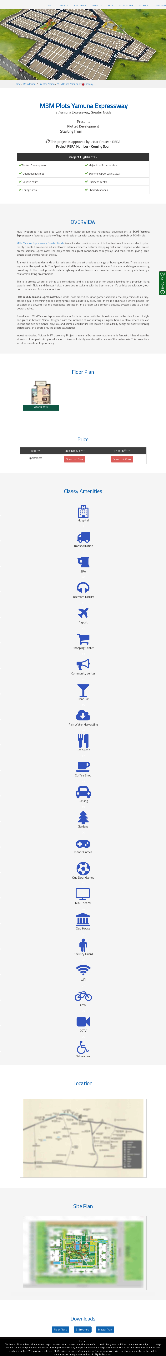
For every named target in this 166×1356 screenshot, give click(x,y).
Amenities (97, 5)
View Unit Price (122, 476)
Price (110, 5)
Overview (63, 5)
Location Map (126, 5)
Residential (29, 84)
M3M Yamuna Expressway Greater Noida (40, 259)
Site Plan (143, 5)
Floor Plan (80, 5)
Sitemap (83, 1341)
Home (17, 84)
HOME (51, 5)
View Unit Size (74, 476)
